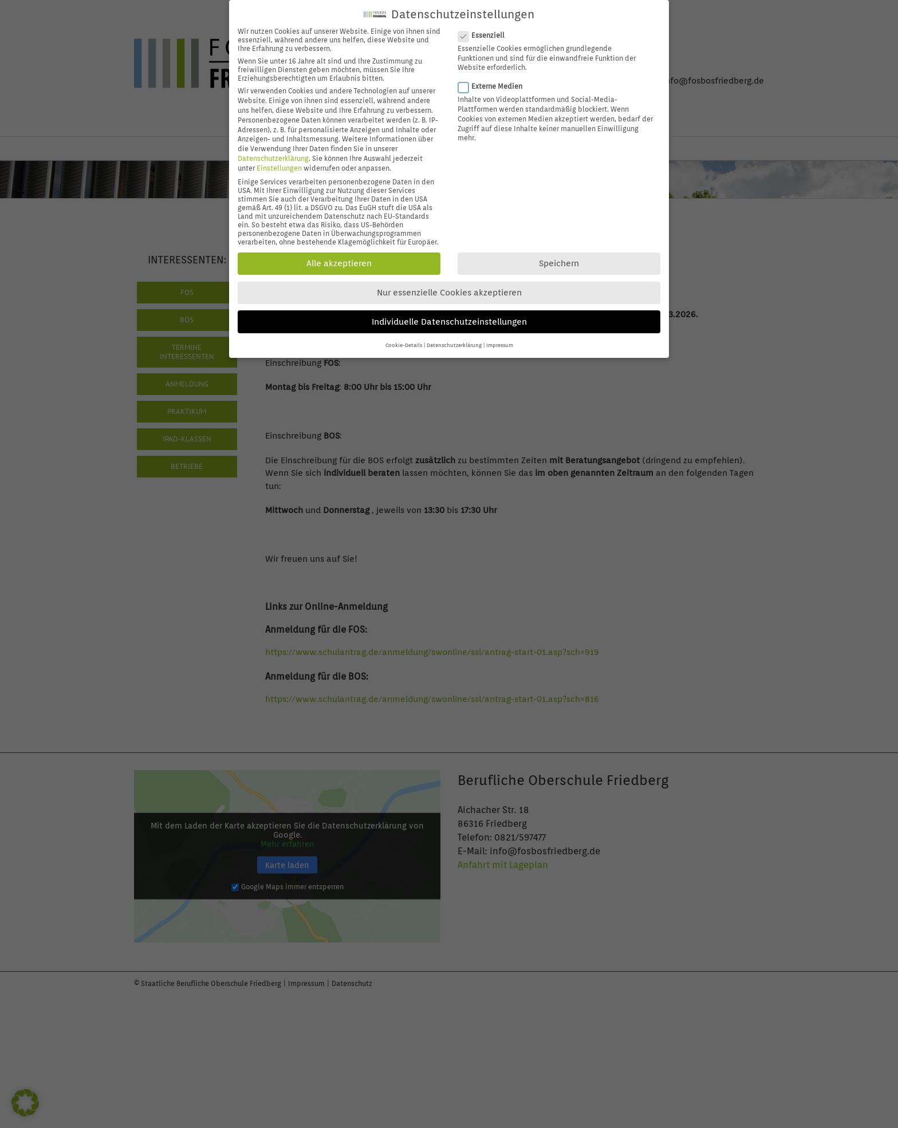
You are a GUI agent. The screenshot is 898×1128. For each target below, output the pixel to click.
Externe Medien (495, 82)
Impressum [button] (499, 341)
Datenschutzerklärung (273, 154)
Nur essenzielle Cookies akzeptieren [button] (449, 289)
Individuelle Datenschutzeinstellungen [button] (449, 318)
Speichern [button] (559, 260)
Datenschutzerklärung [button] (454, 341)
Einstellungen (279, 164)
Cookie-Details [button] (403, 341)
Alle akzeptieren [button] (339, 260)
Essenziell (486, 31)
